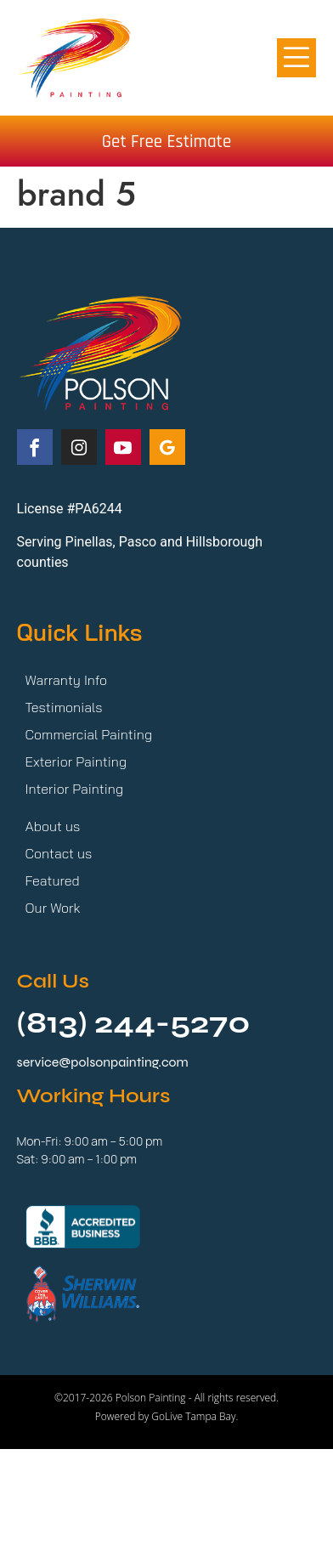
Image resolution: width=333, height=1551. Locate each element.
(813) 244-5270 (134, 1023)
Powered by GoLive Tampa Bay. (167, 1416)
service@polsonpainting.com (103, 1062)
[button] (297, 58)
